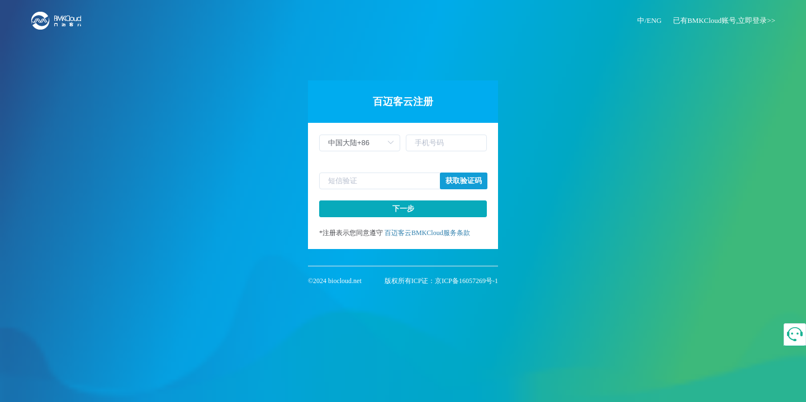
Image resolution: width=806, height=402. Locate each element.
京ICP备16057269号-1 (466, 281)
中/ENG (649, 20)
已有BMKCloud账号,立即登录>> (724, 20)
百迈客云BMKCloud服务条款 (427, 233)
